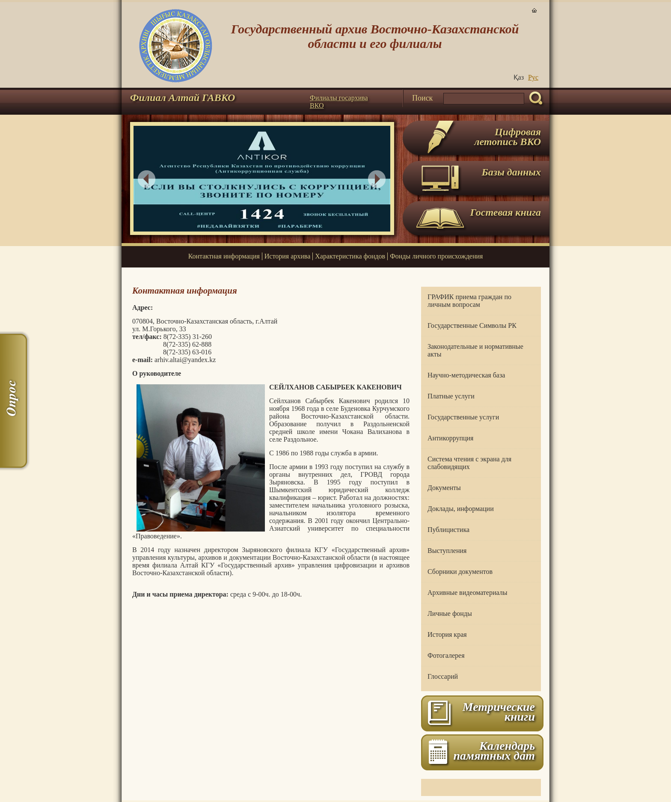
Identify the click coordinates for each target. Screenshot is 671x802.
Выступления (447, 550)
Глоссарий (443, 676)
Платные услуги (451, 396)
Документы (444, 487)
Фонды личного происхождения (436, 256)
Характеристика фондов (350, 256)
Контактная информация (224, 256)
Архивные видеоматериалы (467, 592)
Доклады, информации (461, 508)
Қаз (519, 77)
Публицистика (448, 529)
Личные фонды (450, 613)
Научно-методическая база (466, 375)
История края (447, 634)
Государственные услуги (463, 417)
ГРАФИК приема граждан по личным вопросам (469, 300)
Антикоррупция (450, 438)
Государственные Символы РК (472, 325)
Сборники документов (460, 571)
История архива (287, 256)
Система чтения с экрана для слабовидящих (469, 462)
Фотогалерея (446, 655)
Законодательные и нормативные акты (475, 350)
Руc (533, 77)
